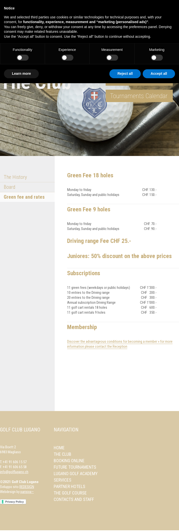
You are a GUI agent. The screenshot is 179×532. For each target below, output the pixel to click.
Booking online (69, 460)
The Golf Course (70, 492)
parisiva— (27, 492)
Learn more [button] (21, 74)
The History (15, 177)
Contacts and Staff (74, 499)
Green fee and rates (24, 197)
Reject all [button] (125, 74)
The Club (62, 454)
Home (59, 447)
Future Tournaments (75, 467)
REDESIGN (26, 487)
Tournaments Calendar (139, 96)
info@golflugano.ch (14, 472)
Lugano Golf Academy (76, 473)
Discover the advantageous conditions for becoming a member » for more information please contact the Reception (120, 344)
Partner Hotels (69, 486)
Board (9, 187)
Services (62, 480)
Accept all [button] (159, 74)
